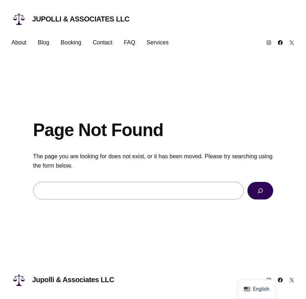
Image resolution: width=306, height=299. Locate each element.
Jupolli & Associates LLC (81, 19)
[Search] (260, 191)
